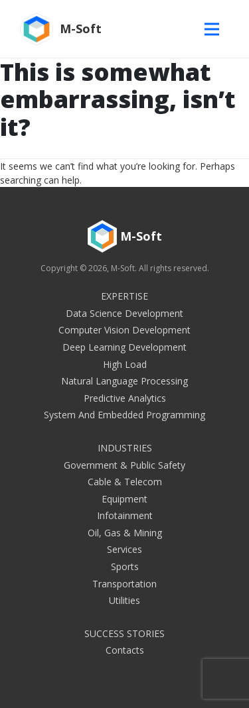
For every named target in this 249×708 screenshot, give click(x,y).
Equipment (124, 499)
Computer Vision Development (124, 330)
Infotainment (125, 515)
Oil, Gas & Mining (125, 532)
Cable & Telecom (125, 481)
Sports (125, 566)
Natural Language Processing (124, 381)
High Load (125, 364)
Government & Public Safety (124, 465)
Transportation (124, 583)
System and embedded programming (124, 414)
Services (124, 549)
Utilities (124, 600)
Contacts (125, 650)
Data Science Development (124, 313)
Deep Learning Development (124, 347)
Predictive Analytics (125, 398)
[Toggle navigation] (215, 28)
